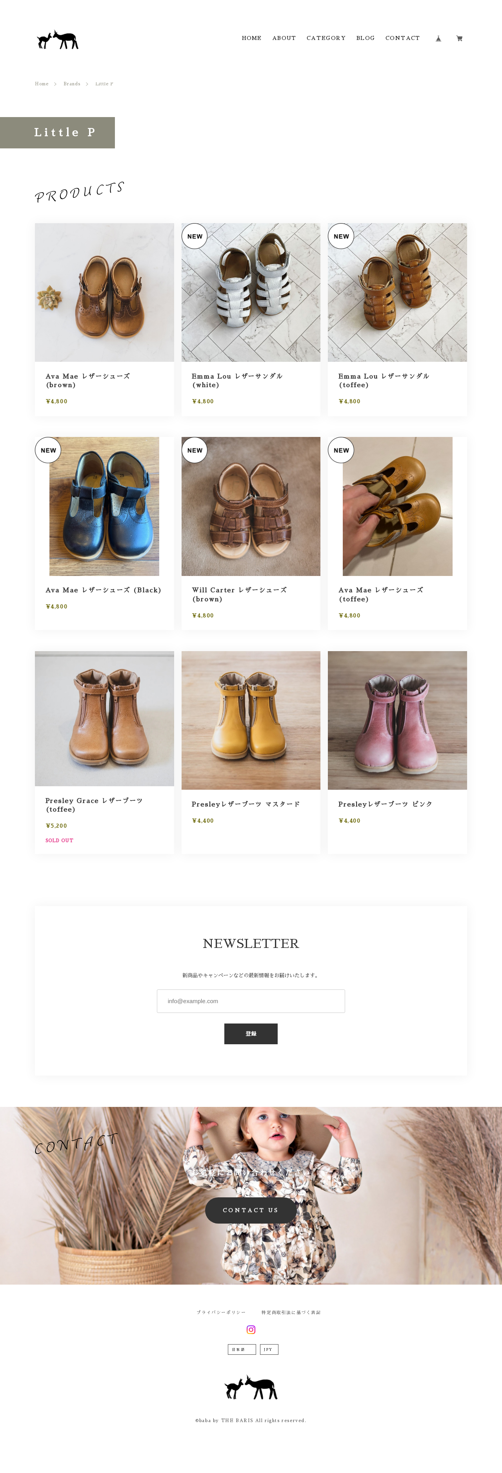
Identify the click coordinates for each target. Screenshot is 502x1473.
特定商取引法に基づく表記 (291, 1313)
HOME (252, 38)
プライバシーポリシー (221, 1313)
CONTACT (403, 38)
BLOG (365, 38)
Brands (72, 84)
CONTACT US (251, 1210)
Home (42, 84)
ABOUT (284, 38)
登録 (251, 1033)
